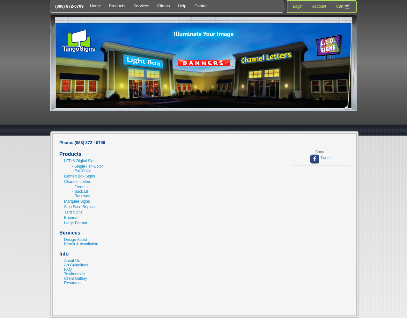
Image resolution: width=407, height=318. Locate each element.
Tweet (325, 157)
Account (319, 6)
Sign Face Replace (80, 207)
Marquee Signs (77, 201)
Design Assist (75, 239)
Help (182, 6)
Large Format (75, 223)
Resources (73, 283)
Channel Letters (77, 181)
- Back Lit (80, 191)
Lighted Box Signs (79, 176)
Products (117, 6)
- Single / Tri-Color (87, 166)
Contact (201, 6)
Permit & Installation (81, 244)
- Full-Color (81, 171)
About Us (72, 260)
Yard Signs (73, 212)
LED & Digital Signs (81, 161)
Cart (343, 6)
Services (141, 6)
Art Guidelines (76, 265)
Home (95, 6)
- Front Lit (80, 187)
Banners (71, 217)
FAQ (68, 269)
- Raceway (81, 196)
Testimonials (74, 274)
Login (297, 6)
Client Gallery (75, 278)
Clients (163, 6)
